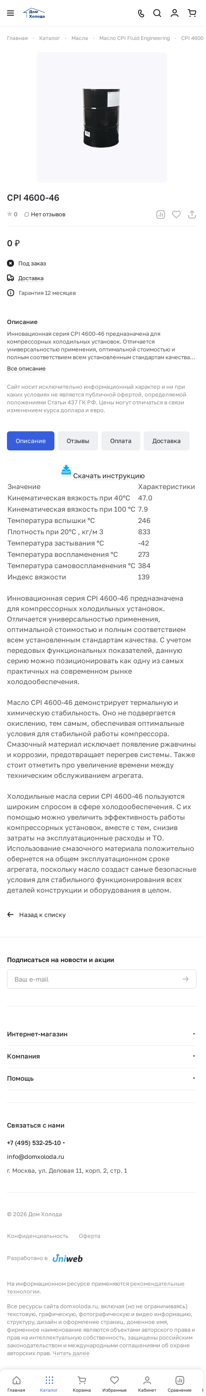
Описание (31, 440)
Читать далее (71, 1353)
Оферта (89, 1235)
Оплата (121, 440)
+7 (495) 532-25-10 (34, 1142)
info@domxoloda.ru (35, 1156)
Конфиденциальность (37, 1235)
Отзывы (78, 440)
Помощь (20, 1078)
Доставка (166, 440)
